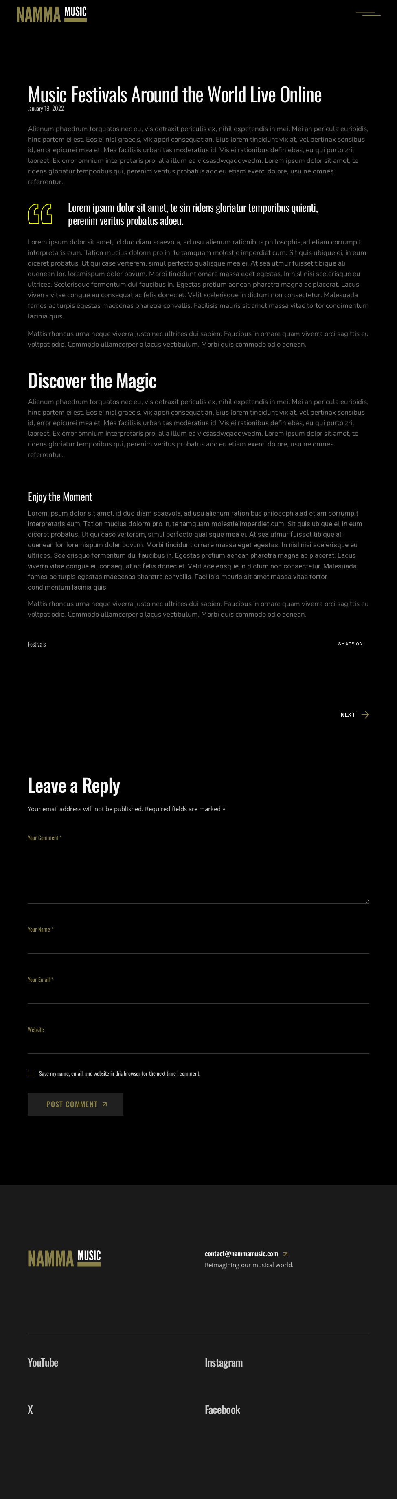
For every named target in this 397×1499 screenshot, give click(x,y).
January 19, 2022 (46, 107)
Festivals (37, 643)
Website (36, 1029)
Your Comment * (45, 837)
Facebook (222, 1409)
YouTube (43, 1362)
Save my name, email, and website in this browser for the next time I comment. (119, 1073)
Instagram (224, 1362)
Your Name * (41, 929)
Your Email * (40, 979)
